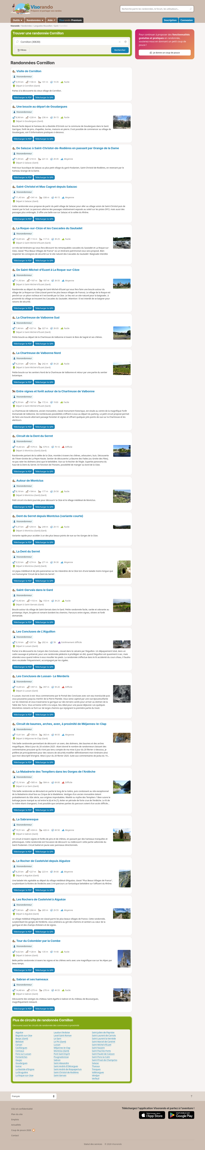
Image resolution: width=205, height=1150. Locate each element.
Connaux (20, 1050)
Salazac (95, 1063)
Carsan (19, 1044)
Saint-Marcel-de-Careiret (103, 1041)
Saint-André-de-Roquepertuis (68, 1069)
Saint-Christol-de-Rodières (66, 1072)
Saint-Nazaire (98, 1047)
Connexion (186, 20)
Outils (17, 20)
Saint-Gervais (60, 1075)
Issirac (19, 1066)
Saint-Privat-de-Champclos (104, 1060)
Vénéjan (96, 1075)
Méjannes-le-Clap (62, 1047)
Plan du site (17, 1114)
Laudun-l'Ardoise (62, 1032)
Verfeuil (95, 1078)
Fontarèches (21, 1057)
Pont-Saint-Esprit (62, 1054)
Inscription (170, 20)
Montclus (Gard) (61, 1050)
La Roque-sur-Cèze (24, 1075)
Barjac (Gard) (22, 1038)
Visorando (15, 26)
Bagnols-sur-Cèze (24, 1035)
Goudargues (21, 1063)
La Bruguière (22, 1072)
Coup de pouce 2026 (23, 1130)
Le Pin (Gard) (60, 1041)
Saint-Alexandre (61, 1063)
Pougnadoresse (61, 1057)
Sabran (57, 1060)
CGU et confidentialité (22, 1108)
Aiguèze (19, 1032)
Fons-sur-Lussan (23, 1054)
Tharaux (96, 1066)
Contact (15, 1135)
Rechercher (119, 50)
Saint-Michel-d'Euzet (101, 1044)
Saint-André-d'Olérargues (66, 1066)
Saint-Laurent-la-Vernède (104, 1038)
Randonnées (35, 20)
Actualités (16, 1124)
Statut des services (93, 1144)
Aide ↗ (51, 20)
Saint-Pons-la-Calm (101, 1057)
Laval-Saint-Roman (62, 1035)
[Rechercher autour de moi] (125, 42)
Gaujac (19, 1060)
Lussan (57, 1044)
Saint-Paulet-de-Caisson (103, 1054)
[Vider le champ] (119, 42)
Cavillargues (21, 1047)
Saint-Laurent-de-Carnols (104, 1035)
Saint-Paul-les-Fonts (101, 1050)
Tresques (96, 1069)
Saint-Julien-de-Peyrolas (103, 1032)
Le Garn (57, 1038)
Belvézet (20, 1041)
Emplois (15, 1119)
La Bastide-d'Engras (25, 1069)
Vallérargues (98, 1072)
